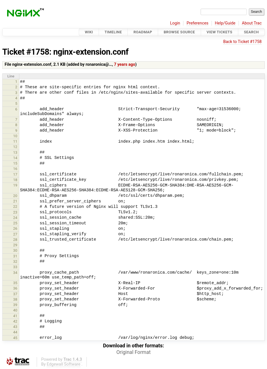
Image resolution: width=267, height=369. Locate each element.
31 (15, 256)
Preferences (197, 23)
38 (15, 299)
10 (15, 136)
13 (15, 152)
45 (15, 338)
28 (15, 239)
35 (15, 283)
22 (15, 206)
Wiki (89, 32)
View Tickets (219, 32)
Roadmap (142, 32)
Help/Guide (225, 23)
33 (15, 267)
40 (15, 310)
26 (15, 228)
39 (15, 305)
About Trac (252, 23)
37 (15, 294)
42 (15, 321)
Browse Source (179, 32)
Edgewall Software (63, 364)
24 (15, 218)
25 (15, 223)
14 (15, 158)
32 (15, 261)
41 (15, 316)
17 (15, 174)
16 (15, 169)
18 (15, 180)
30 (15, 250)
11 (15, 141)
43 (15, 327)
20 (15, 196)
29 (15, 245)
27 (15, 234)
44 (15, 332)
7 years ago (124, 64)
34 (15, 272)
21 (15, 201)
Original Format (133, 352)
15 (15, 163)
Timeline (113, 32)
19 (15, 185)
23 (15, 212)
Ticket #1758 (25, 52)
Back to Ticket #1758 (242, 41)
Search (251, 32)
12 (15, 147)
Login (175, 23)
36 (15, 288)
